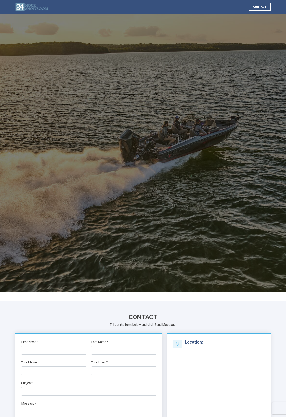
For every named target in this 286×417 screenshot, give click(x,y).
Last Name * (99, 342)
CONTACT (259, 6)
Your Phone (29, 362)
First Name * (30, 342)
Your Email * (99, 362)
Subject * (27, 383)
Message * (29, 403)
